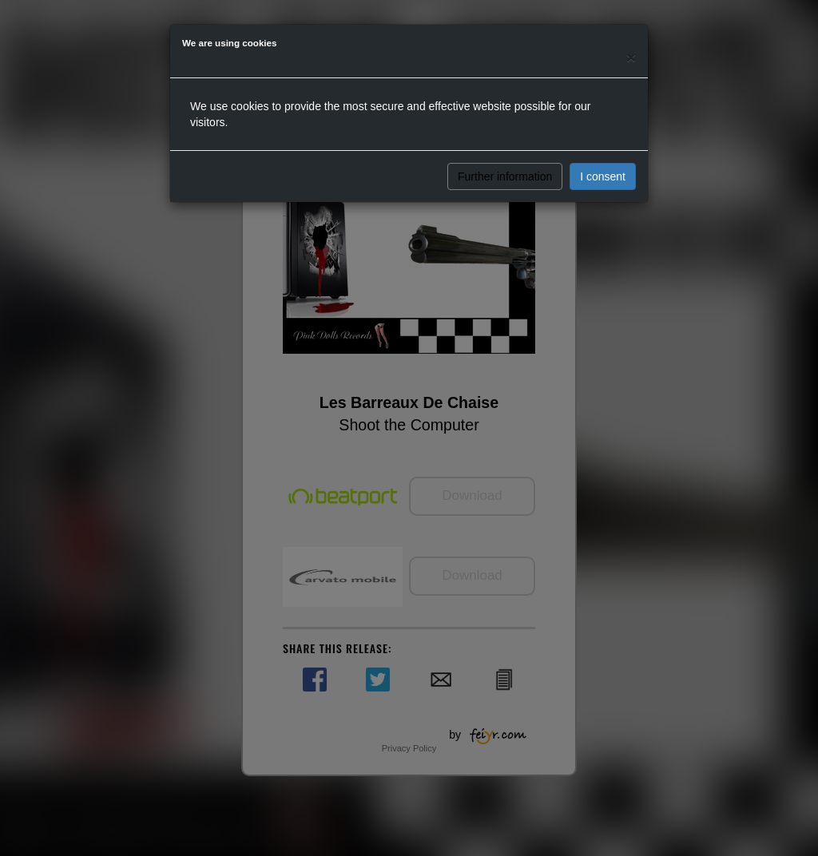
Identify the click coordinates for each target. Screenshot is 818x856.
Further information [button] (505, 176)
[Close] (631, 57)
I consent (602, 176)
